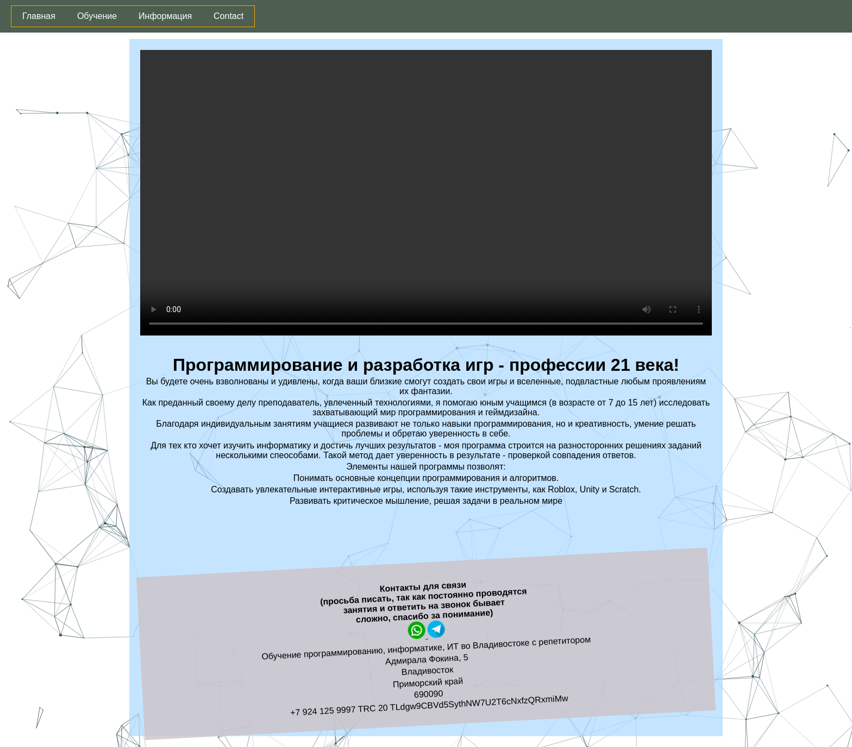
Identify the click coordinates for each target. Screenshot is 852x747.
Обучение (97, 16)
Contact (228, 16)
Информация (165, 16)
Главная (38, 16)
